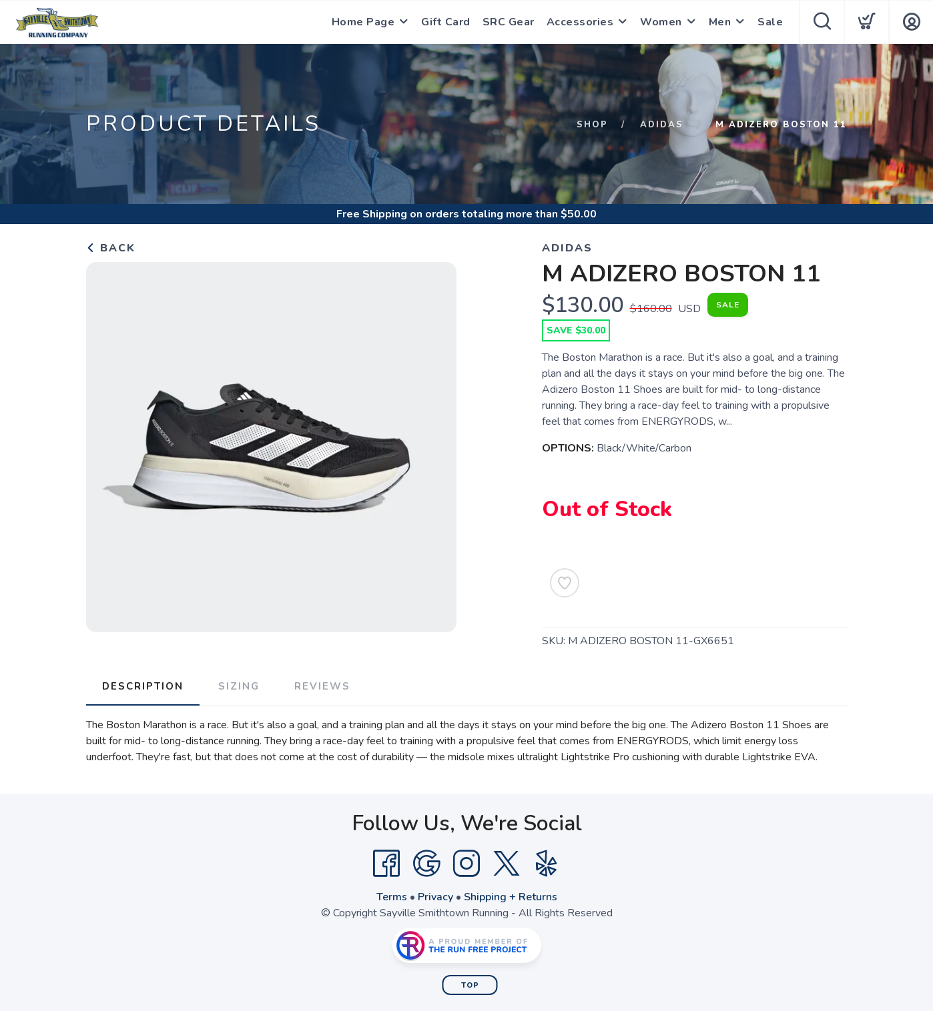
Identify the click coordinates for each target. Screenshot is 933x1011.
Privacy (435, 897)
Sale (770, 22)
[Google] (426, 864)
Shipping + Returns (510, 897)
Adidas (661, 125)
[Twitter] (507, 864)
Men (720, 22)
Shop (592, 125)
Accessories (580, 22)
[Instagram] (466, 864)
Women (661, 22)
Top (470, 985)
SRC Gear (509, 22)
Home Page (363, 22)
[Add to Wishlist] (564, 583)
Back (110, 248)
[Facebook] (386, 864)
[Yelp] (547, 864)
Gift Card (446, 22)
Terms (391, 897)
